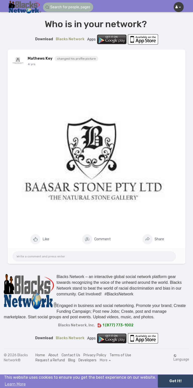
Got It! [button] (175, 381)
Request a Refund (50, 360)
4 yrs (31, 64)
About (53, 355)
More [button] (105, 360)
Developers (87, 360)
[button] (68, 7)
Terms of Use (120, 355)
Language (181, 357)
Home (40, 355)
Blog (71, 360)
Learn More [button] (15, 384)
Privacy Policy (94, 355)
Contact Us (71, 355)
